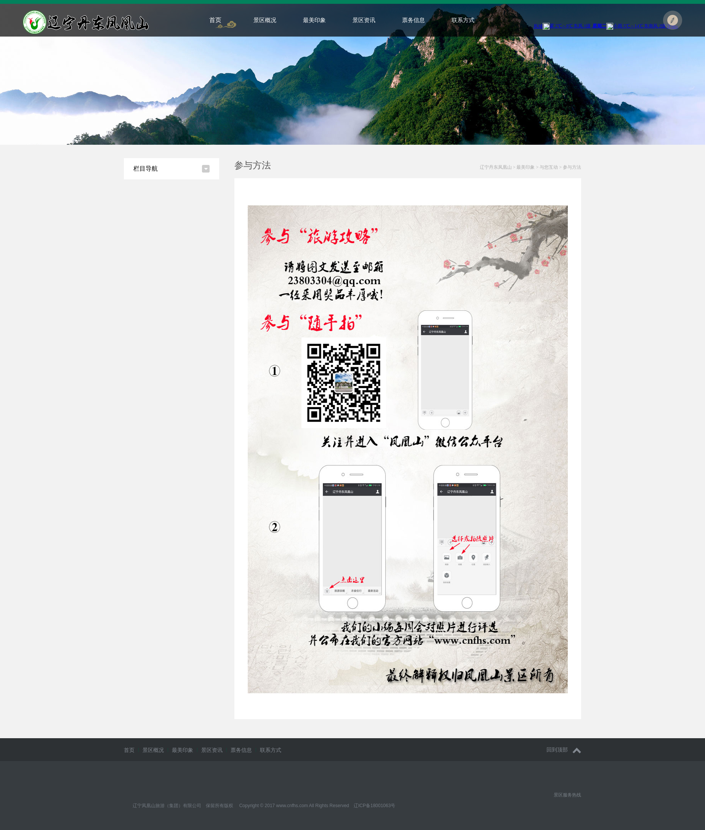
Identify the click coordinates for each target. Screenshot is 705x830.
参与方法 (572, 167)
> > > (530, 167)
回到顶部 (563, 750)
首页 (215, 20)
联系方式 (463, 20)
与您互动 (549, 167)
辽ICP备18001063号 (374, 805)
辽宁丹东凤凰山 (496, 167)
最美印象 (314, 20)
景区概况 (264, 20)
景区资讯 (363, 20)
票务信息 (413, 20)
